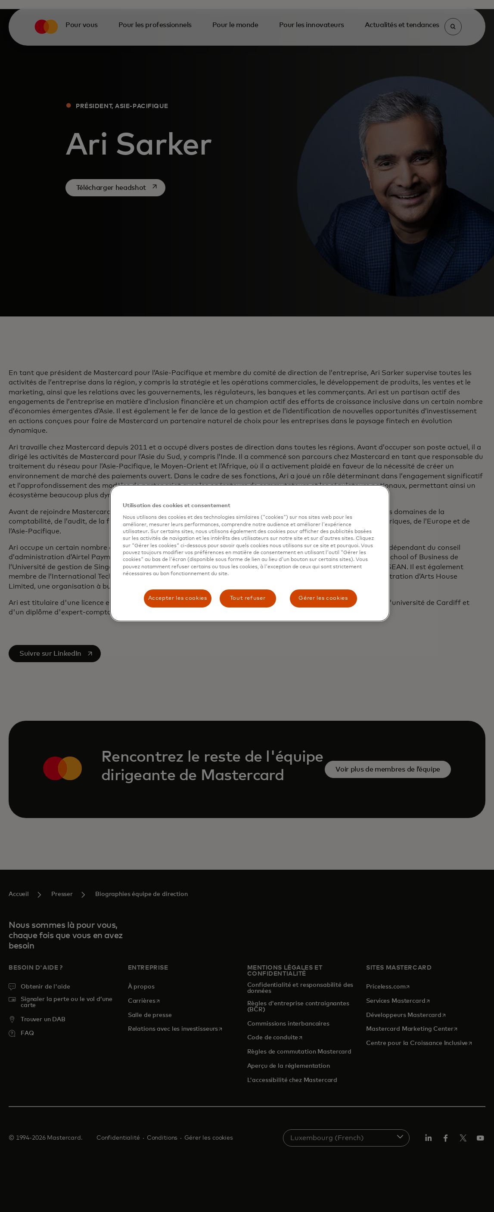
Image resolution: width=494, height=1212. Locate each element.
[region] (250, 553)
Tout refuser (248, 598)
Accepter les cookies (177, 598)
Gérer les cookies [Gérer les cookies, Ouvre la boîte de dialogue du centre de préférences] (323, 598)
